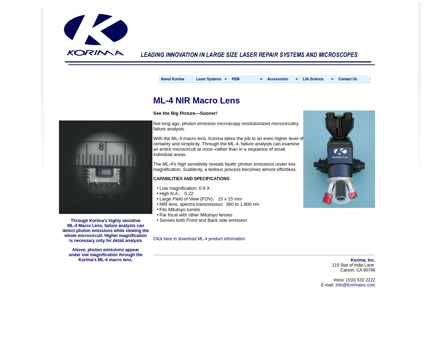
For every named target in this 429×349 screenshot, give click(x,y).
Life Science (313, 79)
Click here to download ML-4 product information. (199, 238)
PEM (236, 79)
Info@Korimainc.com (355, 285)
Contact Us (347, 79)
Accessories (277, 79)
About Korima (172, 79)
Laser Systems (209, 79)
